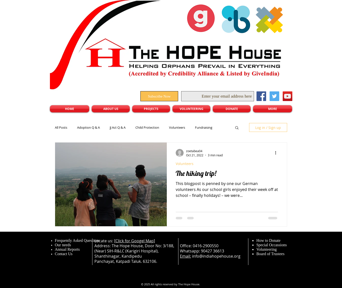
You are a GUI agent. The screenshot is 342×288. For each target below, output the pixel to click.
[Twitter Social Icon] (274, 96)
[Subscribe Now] (159, 96)
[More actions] (277, 153)
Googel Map (142, 241)
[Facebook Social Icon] (261, 96)
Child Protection (147, 127)
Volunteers (177, 127)
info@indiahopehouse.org (216, 256)
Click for (123, 241)
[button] (237, 128)
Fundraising (203, 127)
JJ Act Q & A (118, 127)
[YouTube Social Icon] (287, 96)
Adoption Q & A (88, 127)
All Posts (61, 127)
